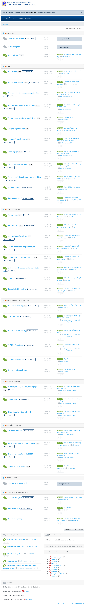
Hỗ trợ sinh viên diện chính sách (19, 412)
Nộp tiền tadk (68, 359)
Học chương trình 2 (15, 198)
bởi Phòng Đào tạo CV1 (71, 84)
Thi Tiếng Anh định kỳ (16, 359)
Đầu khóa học (13, 215)
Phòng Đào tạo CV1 (55, 557)
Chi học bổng (12, 399)
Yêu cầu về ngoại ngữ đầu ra (18, 164)
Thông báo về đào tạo (16, 38)
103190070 (53, 570)
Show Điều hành (30, 38)
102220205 (53, 572)
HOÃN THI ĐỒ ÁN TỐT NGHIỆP (73, 305)
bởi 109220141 (63, 119)
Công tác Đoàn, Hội (15, 498)
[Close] (81, 12)
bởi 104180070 (63, 499)
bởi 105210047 (70, 468)
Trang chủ (6, 18)
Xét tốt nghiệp (13, 152)
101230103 (53, 567)
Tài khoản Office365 (15, 431)
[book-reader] (59, 59)
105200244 (53, 561)
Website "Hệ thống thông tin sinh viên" (22, 443)
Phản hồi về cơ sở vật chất (17, 483)
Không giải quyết (14, 55)
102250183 (53, 576)
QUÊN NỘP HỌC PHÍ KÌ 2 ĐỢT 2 (16, 546)
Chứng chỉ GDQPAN (69, 369)
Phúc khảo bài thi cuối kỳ (17, 331)
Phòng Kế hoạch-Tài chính (57, 574)
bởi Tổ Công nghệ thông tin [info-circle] (23, 568)
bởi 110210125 (73, 520)
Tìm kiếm (14, 18)
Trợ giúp (21, 18)
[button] (5, 38)
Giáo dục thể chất (14, 188)
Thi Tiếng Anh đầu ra (15, 345)
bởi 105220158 (63, 371)
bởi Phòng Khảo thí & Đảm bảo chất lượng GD (69, 321)
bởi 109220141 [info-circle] (23, 561)
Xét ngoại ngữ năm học (16, 129)
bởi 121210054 (63, 307)
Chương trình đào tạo (15, 82)
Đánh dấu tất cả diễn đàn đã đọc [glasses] (73, 529)
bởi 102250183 (63, 361)
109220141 (53, 559)
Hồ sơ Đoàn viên (14, 508)
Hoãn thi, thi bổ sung (15, 306)
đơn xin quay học (69, 117)
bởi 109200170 (65, 56)
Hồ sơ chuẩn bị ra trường (17, 289)
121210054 (26, 591)
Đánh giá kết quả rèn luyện (17, 236)
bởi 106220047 (64, 73)
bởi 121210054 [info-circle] (31, 539)
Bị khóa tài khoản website (17, 467)
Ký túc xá (11, 278)
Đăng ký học (12, 72)
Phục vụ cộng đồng (15, 519)
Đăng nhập (33, 12)
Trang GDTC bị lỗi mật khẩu (72, 187)
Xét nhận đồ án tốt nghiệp (17, 139)
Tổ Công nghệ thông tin (56, 565)
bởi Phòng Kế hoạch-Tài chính (67, 390)
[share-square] (62, 59)
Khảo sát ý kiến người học (17, 370)
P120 (51, 563)
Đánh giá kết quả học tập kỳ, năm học (21, 105)
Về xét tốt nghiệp (14, 47)
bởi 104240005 (75, 445)
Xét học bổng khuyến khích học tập (20, 257)
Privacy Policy (62, 604)
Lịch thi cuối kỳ (13, 316)
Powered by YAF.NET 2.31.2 (75, 604)
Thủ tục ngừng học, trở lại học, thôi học (22, 118)
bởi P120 (69, 216)
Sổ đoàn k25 (67, 508)
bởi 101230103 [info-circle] (29, 553)
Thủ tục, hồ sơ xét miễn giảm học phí (21, 247)
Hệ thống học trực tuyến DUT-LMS (20, 454)
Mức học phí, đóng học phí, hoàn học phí (23, 387)
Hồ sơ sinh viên (13, 226)
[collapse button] (4, 33)
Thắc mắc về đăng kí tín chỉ (15, 554)
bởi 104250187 (63, 510)
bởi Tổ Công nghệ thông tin (66, 434)
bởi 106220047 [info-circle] (31, 546)
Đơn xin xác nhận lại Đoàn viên (73, 497)
